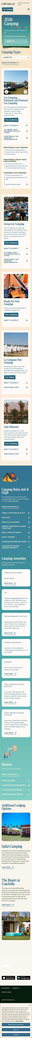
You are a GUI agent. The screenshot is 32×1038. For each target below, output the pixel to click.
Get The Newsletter (22, 984)
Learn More (10, 673)
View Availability (11, 120)
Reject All (16, 1029)
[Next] (25, 92)
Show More (8, 583)
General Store (16, 598)
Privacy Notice (19, 1021)
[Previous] (6, 92)
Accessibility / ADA (7, 984)
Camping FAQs (13, 501)
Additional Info (13, 184)
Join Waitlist (7, 9)
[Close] (30, 1005)
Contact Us (15, 988)
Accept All (16, 1034)
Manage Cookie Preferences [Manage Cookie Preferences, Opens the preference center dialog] (16, 1024)
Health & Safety (6, 992)
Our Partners (6, 988)
